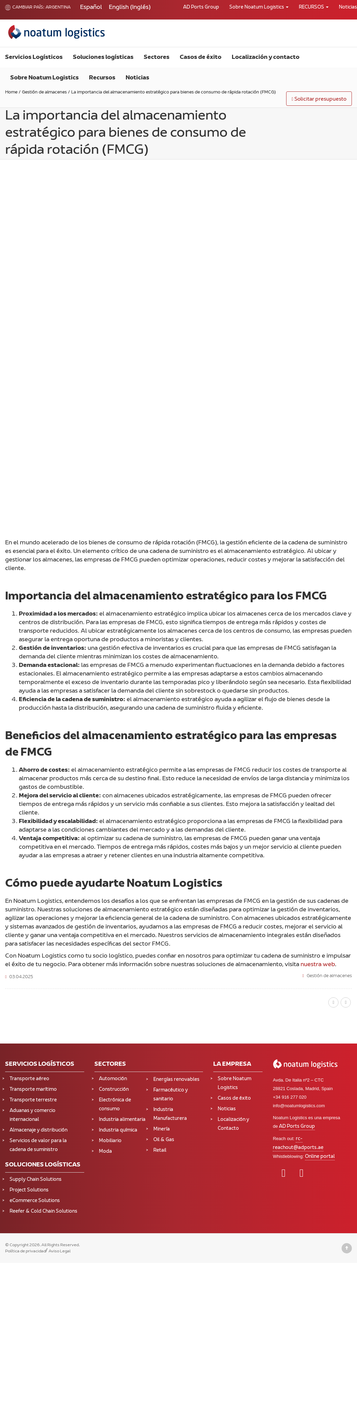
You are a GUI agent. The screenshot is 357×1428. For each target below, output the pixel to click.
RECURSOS (314, 7)
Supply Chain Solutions (36, 1179)
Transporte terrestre (33, 1100)
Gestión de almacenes (329, 976)
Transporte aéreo (29, 1079)
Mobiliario (110, 1141)
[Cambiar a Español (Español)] (91, 7)
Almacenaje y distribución (38, 1130)
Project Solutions (29, 1190)
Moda (105, 1151)
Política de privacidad (25, 1251)
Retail (159, 1150)
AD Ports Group (201, 7)
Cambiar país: (24, 7)
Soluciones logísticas (103, 57)
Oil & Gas (163, 1140)
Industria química (118, 1130)
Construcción (114, 1089)
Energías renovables (176, 1079)
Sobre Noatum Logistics (259, 7)
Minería (161, 1129)
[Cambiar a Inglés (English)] (129, 7)
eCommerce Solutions (35, 1201)
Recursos (102, 78)
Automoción (113, 1079)
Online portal (320, 1156)
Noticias (137, 78)
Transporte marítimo (33, 1089)
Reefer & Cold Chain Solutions (43, 1211)
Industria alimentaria (122, 1119)
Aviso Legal (60, 1251)
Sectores (156, 57)
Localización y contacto (265, 57)
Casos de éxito (200, 57)
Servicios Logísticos (34, 57)
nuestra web (318, 965)
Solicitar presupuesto (319, 99)
